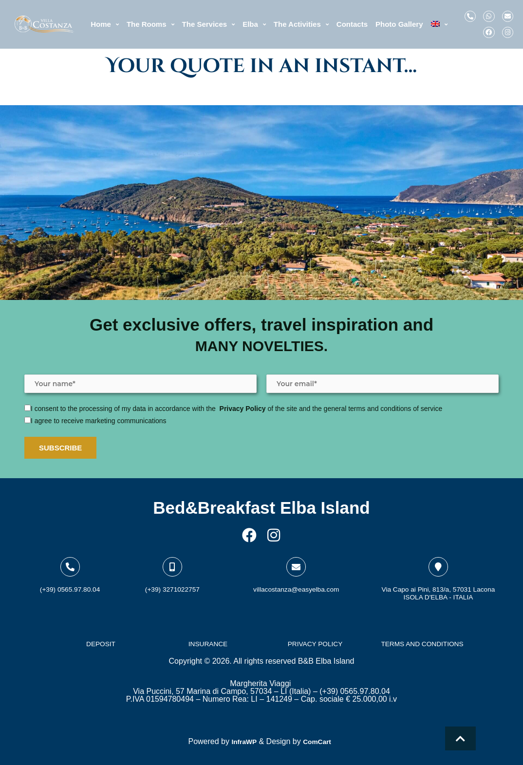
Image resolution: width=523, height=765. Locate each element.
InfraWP (241, 741)
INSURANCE (208, 641)
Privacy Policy (243, 399)
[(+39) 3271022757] (172, 557)
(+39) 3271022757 (172, 579)
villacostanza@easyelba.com (296, 579)
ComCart (319, 741)
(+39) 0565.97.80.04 (70, 579)
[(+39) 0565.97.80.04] (70, 557)
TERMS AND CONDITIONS (422, 641)
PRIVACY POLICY (315, 641)
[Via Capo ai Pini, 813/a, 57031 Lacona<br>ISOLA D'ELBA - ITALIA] (438, 557)
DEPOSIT (101, 641)
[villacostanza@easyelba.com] (296, 557)
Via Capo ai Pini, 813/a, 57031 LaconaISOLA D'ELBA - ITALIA (438, 587)
